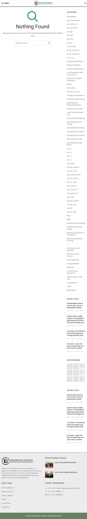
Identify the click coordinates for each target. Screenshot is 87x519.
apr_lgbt (70, 31)
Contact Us (6, 507)
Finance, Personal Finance (75, 95)
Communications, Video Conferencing (75, 74)
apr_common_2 (72, 28)
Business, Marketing (74, 65)
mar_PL (69, 208)
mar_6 (69, 152)
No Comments (79, 311)
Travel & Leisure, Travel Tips (74, 278)
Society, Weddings (73, 263)
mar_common (72, 186)
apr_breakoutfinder (73, 20)
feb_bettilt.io (71, 88)
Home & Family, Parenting (75, 128)
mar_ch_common (73, 178)
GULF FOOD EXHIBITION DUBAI (66, 472)
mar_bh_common (73, 167)
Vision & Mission (7, 488)
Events (69, 84)
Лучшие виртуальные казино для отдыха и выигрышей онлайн (75, 305)
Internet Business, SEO (74, 139)
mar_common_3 (72, 193)
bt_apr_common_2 (73, 54)
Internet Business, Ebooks (75, 131)
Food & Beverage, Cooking (76, 99)
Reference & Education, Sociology (75, 240)
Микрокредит (72, 290)
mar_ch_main (71, 182)
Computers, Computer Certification (74, 79)
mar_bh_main (72, 171)
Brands (4, 499)
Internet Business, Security (76, 135)
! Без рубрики (71, 16)
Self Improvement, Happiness (73, 249)
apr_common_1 (72, 24)
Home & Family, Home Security (74, 123)
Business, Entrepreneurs (75, 61)
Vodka (69, 286)
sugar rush (70, 267)
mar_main (70, 197)
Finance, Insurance (73, 92)
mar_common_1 (72, 189)
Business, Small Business (75, 69)
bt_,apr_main (71, 46)
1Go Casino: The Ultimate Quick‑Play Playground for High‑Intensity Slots (76, 333)
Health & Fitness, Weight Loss (75, 113)
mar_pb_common (73, 201)
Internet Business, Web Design (74, 144)
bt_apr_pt (70, 58)
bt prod (69, 43)
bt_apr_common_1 (73, 50)
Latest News (6, 503)
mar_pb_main (72, 204)
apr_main (70, 35)
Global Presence (7, 492)
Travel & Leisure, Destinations (72, 272)
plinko (69, 219)
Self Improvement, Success (73, 255)
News (69, 216)
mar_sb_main (71, 212)
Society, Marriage (73, 260)
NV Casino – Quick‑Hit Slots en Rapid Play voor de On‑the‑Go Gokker (75, 346)
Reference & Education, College (75, 228)
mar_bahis (70, 163)
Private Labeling (7, 495)
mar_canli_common (74, 175)
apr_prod (70, 39)
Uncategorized (72, 283)
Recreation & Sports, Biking (76, 223)
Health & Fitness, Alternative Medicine (74, 104)
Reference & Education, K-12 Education (76, 234)
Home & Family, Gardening (76, 118)
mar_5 (69, 148)
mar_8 (69, 156)
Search (48, 43)
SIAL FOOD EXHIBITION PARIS (65, 462)
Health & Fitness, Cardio (75, 109)
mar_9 (69, 160)
